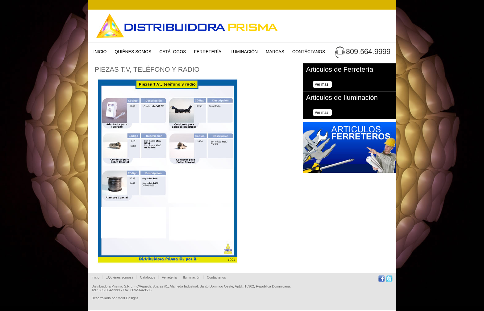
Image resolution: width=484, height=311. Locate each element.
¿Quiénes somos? (119, 277)
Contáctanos (308, 51)
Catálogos (172, 51)
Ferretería (207, 51)
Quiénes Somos (133, 51)
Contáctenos (216, 277)
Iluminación (243, 51)
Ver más (321, 84)
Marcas (275, 51)
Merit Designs (128, 298)
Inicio (100, 51)
